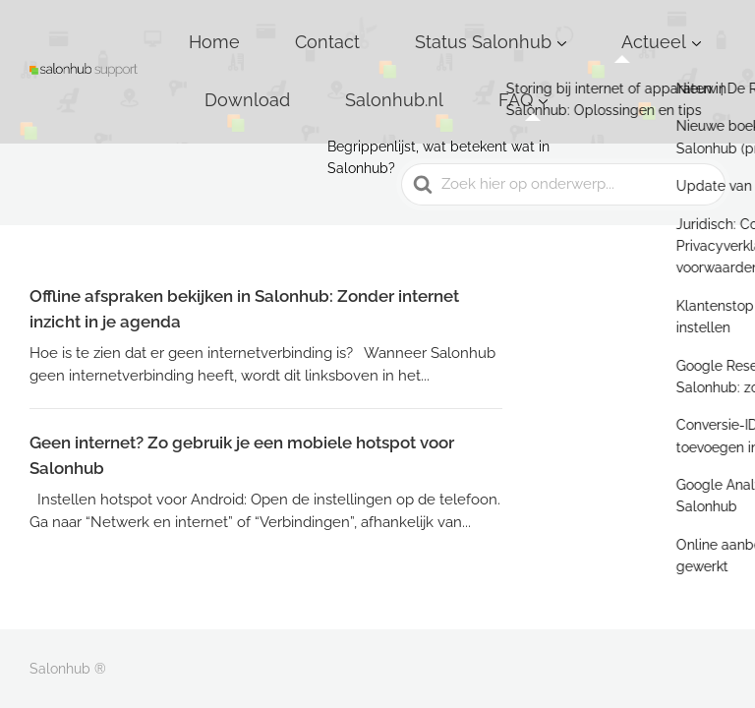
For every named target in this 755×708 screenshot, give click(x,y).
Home (230, 28)
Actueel (551, 28)
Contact (309, 28)
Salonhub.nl (265, 59)
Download (659, 28)
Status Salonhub (423, 28)
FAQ (351, 59)
